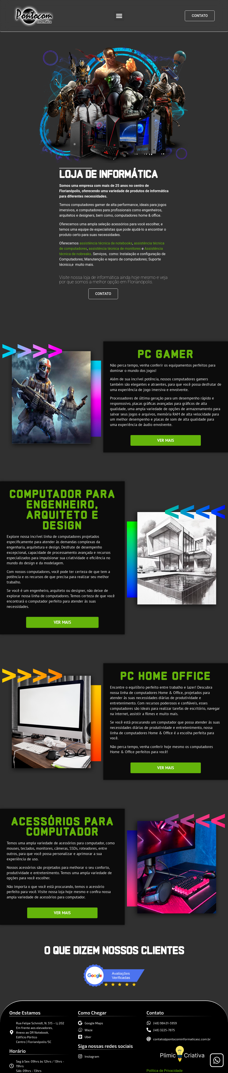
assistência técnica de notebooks (105, 243)
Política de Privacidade (165, 1071)
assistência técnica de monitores (115, 248)
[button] (119, 16)
